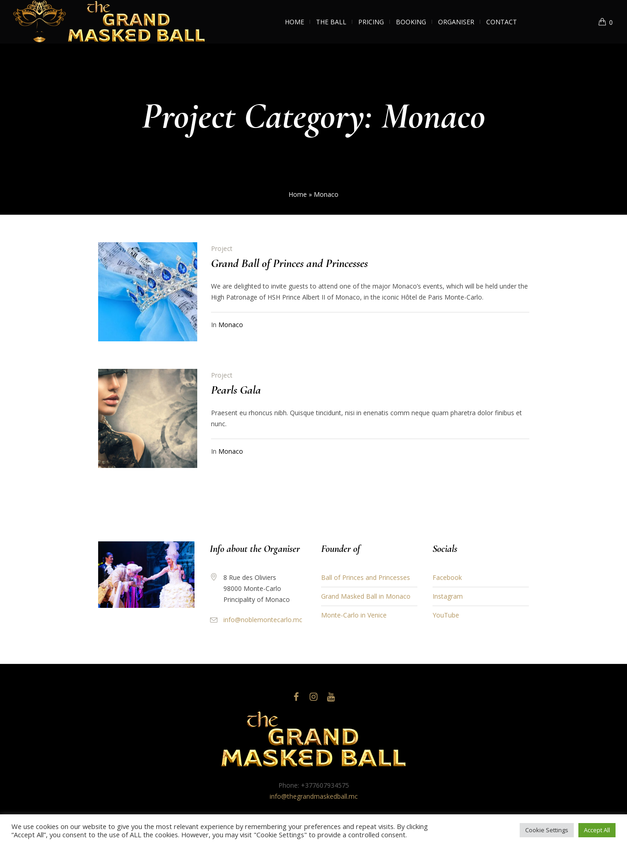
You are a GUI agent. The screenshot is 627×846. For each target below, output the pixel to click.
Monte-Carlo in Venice (354, 615)
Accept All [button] (597, 830)
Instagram (448, 596)
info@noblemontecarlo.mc (262, 619)
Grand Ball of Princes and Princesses (289, 263)
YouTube (446, 615)
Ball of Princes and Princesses (365, 577)
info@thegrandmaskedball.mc (314, 796)
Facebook (447, 577)
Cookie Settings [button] (546, 830)
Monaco (230, 324)
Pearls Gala (236, 390)
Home (298, 194)
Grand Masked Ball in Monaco (366, 596)
